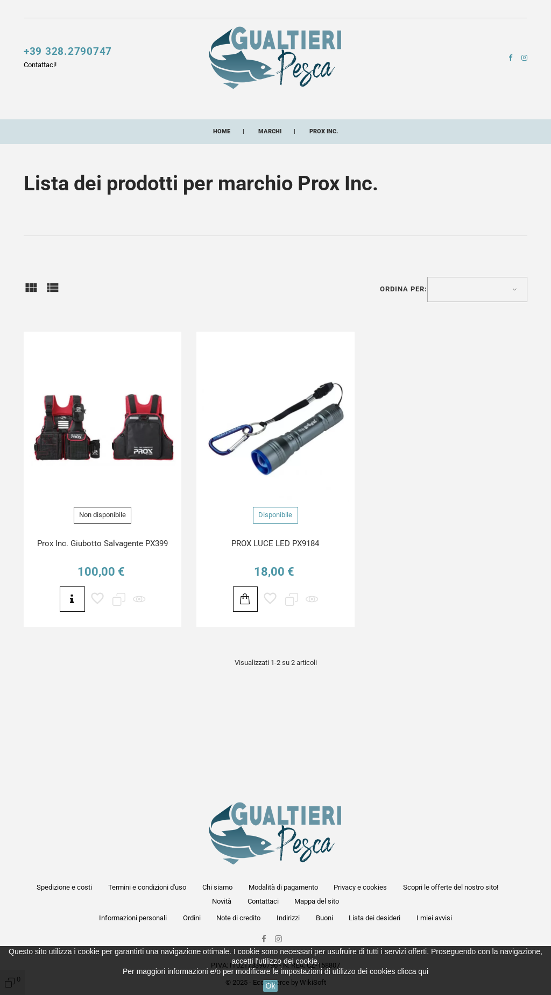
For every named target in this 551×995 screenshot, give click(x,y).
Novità (241, 11)
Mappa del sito (316, 901)
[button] (406, 13)
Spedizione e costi (64, 887)
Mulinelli (43, 109)
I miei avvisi (434, 918)
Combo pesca (411, 129)
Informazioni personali (133, 918)
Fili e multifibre (250, 109)
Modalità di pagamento (283, 887)
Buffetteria (389, 109)
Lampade (450, 109)
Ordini (192, 918)
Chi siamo (217, 887)
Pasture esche (123, 129)
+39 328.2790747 (68, 56)
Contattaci (276, 11)
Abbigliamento (203, 129)
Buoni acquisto (341, 129)
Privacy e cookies (360, 887)
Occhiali (271, 129)
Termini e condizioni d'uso (147, 887)
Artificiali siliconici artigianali (104, 149)
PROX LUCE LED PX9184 (275, 599)
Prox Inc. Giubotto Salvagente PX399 (102, 599)
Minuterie (54, 129)
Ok (271, 986)
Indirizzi (288, 918)
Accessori (323, 109)
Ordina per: (403, 344)
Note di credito (238, 918)
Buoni (324, 918)
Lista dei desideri (374, 918)
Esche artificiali (162, 109)
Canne (95, 109)
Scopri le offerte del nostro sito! (174, 11)
